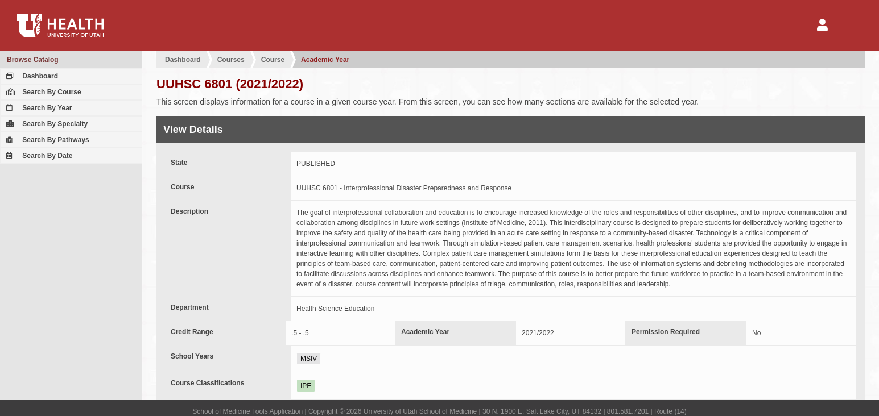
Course (272, 60)
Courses (231, 60)
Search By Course (42, 92)
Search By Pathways (46, 140)
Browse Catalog (33, 60)
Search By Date (37, 156)
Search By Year (37, 108)
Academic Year (325, 60)
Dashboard (30, 76)
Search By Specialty (45, 124)
